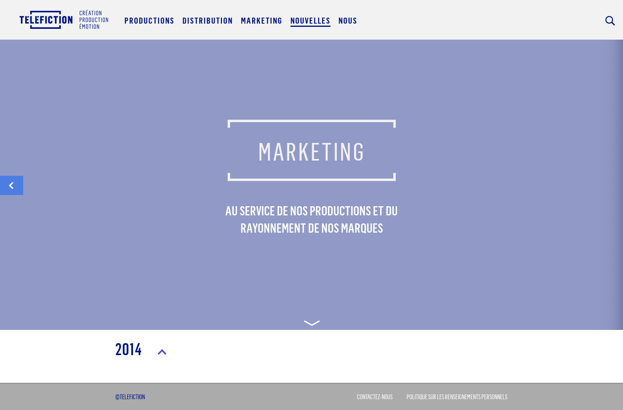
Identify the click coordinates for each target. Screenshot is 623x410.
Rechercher (610, 21)
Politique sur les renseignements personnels (457, 397)
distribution (11, 187)
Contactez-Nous (375, 397)
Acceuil (64, 19)
